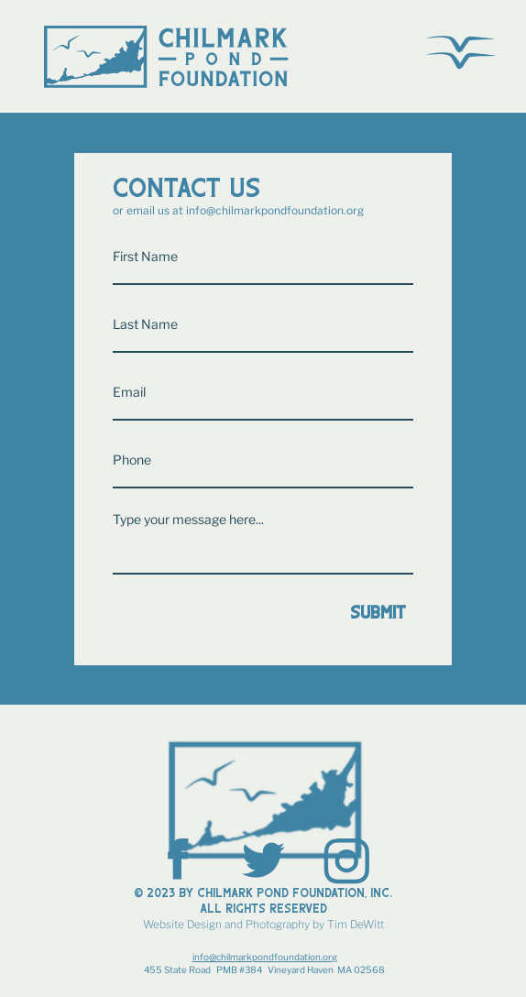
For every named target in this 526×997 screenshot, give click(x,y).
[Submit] (262, 612)
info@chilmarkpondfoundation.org (275, 210)
